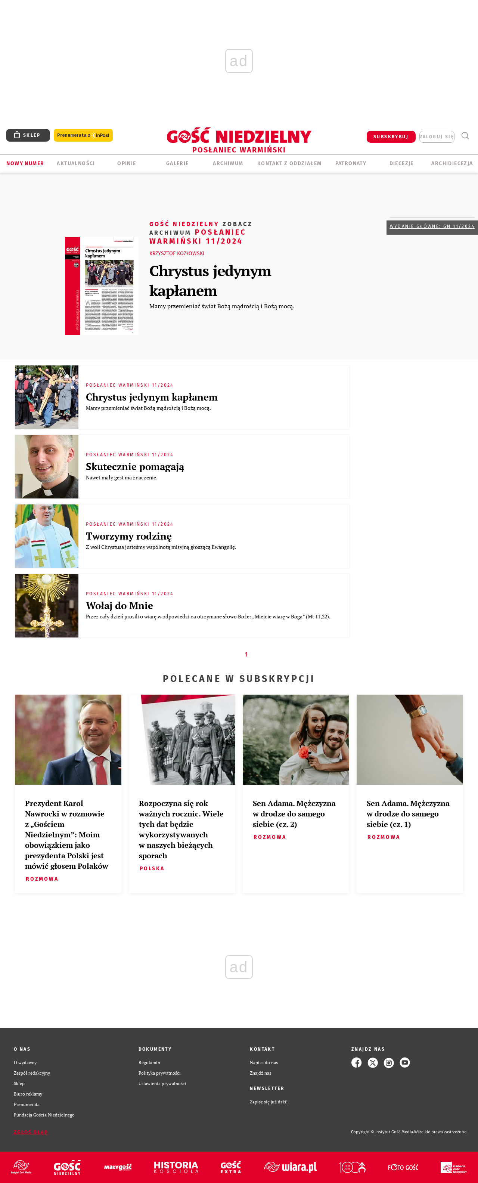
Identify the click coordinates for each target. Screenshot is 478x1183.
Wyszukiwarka (465, 136)
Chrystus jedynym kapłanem (210, 280)
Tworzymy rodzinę (129, 535)
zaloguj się (437, 136)
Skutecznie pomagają (135, 466)
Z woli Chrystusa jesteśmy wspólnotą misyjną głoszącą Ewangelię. (161, 546)
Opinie (126, 163)
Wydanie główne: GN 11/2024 (432, 226)
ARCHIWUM (228, 163)
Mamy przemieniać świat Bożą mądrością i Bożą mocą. (221, 306)
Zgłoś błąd (31, 1132)
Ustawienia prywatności (162, 1083)
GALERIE (177, 163)
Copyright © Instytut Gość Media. (382, 1132)
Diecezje (401, 163)
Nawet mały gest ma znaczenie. (122, 477)
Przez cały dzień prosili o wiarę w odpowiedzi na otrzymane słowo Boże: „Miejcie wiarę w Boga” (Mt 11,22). (208, 616)
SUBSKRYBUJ (391, 136)
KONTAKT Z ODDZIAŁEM (289, 163)
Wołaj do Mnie (119, 605)
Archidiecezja (452, 163)
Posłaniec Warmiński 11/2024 (201, 232)
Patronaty (351, 163)
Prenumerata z (83, 135)
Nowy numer (25, 163)
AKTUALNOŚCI (76, 163)
